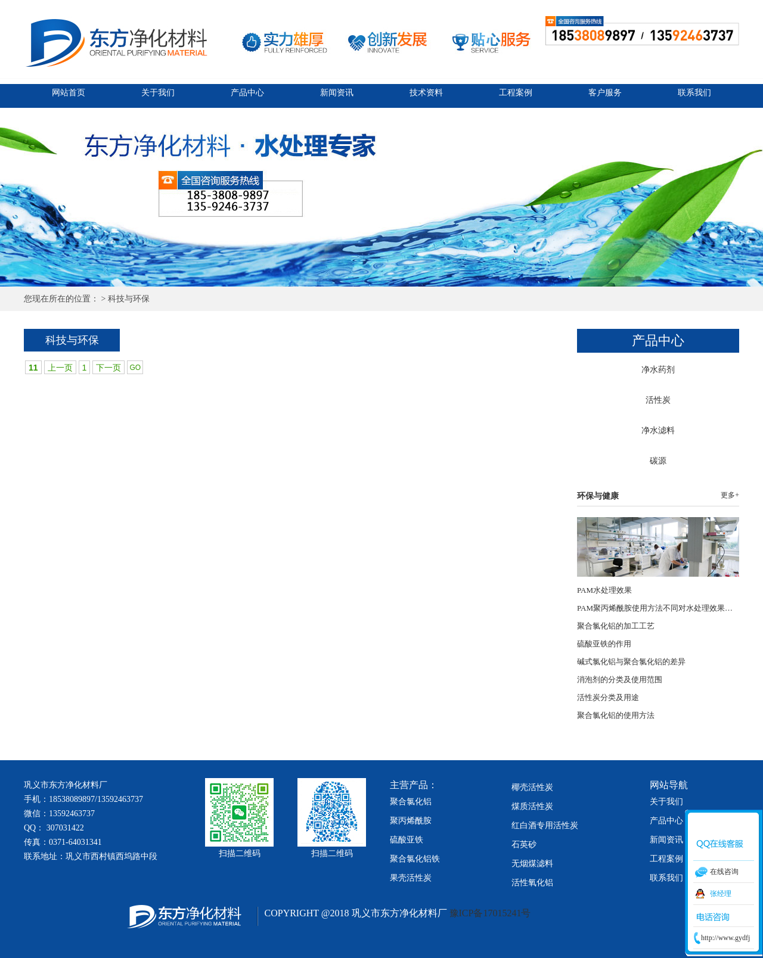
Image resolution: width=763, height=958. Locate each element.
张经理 (720, 893)
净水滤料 (658, 430)
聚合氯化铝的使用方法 (616, 715)
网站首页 (68, 92)
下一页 (108, 367)
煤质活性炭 (532, 806)
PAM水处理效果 (604, 590)
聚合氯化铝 (411, 801)
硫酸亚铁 (406, 839)
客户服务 (605, 92)
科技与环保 (129, 298)
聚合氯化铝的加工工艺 (616, 625)
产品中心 (247, 92)
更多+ (730, 495)
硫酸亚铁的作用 (604, 643)
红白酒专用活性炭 (544, 825)
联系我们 (694, 92)
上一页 (60, 367)
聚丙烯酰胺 (411, 820)
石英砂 (523, 844)
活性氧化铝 (532, 882)
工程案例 (515, 92)
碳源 (658, 460)
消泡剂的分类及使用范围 (619, 679)
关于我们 (158, 92)
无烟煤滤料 (532, 863)
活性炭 (658, 400)
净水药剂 (658, 369)
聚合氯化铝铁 (415, 858)
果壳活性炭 (411, 877)
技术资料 (426, 92)
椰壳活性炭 (532, 787)
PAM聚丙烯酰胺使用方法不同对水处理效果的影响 (662, 608)
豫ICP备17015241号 (489, 913)
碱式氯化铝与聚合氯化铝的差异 (631, 661)
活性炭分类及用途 (608, 697)
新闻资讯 (336, 92)
